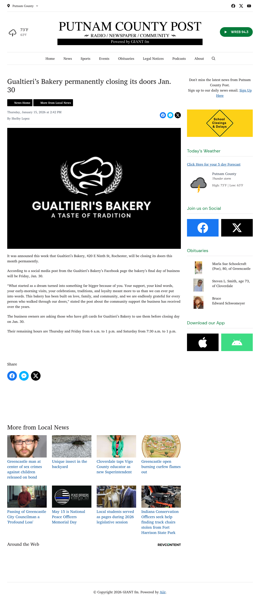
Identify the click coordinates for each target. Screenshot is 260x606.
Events (104, 58)
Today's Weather (204, 151)
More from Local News (55, 102)
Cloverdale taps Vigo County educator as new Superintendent (116, 455)
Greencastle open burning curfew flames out (161, 455)
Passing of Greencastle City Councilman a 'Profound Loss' (27, 505)
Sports (85, 58)
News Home (22, 102)
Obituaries (126, 58)
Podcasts (179, 58)
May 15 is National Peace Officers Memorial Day (71, 505)
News (68, 58)
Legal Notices (153, 58)
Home (50, 58)
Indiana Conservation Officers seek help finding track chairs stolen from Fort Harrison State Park (161, 510)
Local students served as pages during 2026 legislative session (116, 505)
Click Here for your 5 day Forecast (213, 164)
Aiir (163, 592)
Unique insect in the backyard (71, 452)
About (199, 58)
